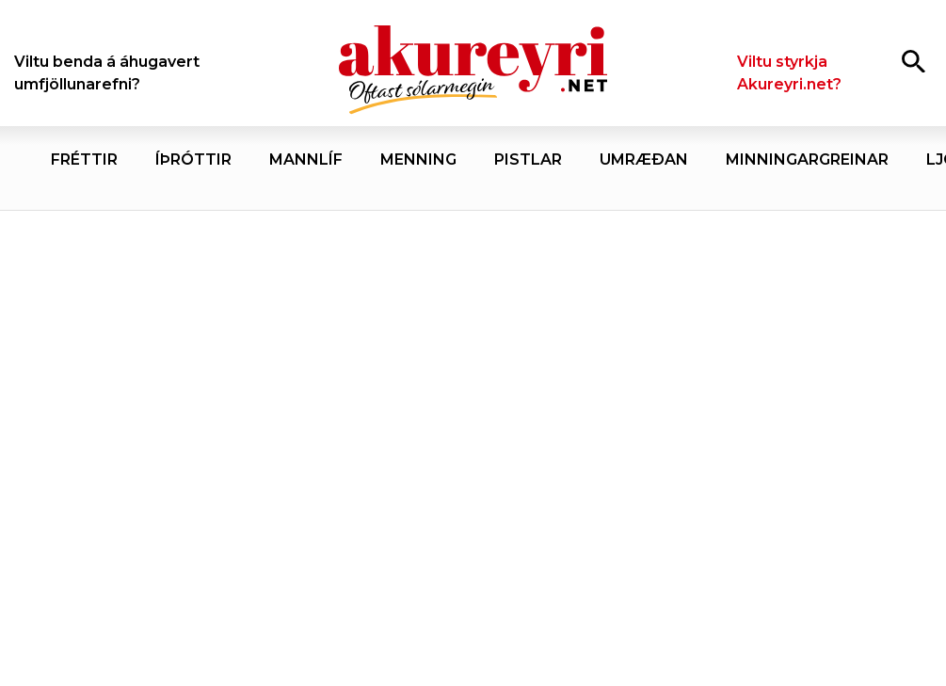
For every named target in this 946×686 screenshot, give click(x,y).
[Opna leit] (913, 60)
